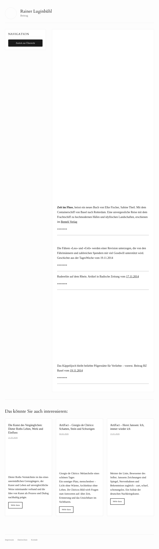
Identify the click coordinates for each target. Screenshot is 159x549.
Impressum (9, 540)
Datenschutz (22, 540)
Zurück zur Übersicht (25, 43)
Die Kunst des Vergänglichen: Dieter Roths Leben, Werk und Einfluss (25, 429)
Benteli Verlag (69, 221)
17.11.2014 (132, 276)
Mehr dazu (15, 505)
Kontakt (34, 540)
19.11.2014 (76, 370)
